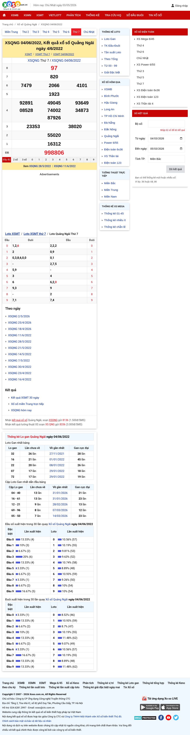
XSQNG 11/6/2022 (65, 166)
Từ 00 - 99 (110, 65)
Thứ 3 (140, 71)
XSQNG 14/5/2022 (19, 354)
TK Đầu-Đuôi (112, 45)
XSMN (27, 15)
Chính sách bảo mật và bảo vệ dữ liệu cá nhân (26, 721)
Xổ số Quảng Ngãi (59, 524)
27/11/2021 (57, 453)
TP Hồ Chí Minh (114, 116)
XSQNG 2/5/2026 (19, 316)
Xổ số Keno (72, 683)
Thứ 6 (140, 51)
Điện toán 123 (112, 162)
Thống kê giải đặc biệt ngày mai (101, 687)
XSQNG (33, 60)
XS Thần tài (111, 156)
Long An (109, 109)
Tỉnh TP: (140, 159)
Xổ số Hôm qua (111, 82)
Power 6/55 (111, 142)
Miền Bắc (110, 183)
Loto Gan (110, 38)
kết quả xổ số (19, 420)
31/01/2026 (60, 493)
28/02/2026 (60, 504)
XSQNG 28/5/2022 (40, 166)
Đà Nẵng (109, 122)
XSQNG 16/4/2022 (19, 379)
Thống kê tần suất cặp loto (64, 687)
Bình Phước (111, 95)
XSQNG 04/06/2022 (66, 60)
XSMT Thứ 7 (42, 54)
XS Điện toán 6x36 (148, 90)
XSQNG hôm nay (21, 410)
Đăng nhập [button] (179, 5)
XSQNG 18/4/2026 (19, 329)
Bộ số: (139, 124)
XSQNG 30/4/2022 (19, 367)
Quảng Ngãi (111, 136)
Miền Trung (111, 189)
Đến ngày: (141, 148)
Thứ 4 (140, 45)
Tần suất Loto (112, 52)
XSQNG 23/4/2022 (19, 373)
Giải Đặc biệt (112, 72)
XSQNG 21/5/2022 (19, 348)
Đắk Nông (110, 129)
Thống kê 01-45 (114, 213)
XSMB (14, 15)
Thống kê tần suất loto (32, 687)
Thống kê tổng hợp (153, 683)
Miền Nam (110, 196)
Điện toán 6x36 (113, 149)
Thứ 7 (140, 83)
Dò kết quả (175, 169)
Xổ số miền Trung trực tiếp (27, 404)
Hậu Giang (110, 102)
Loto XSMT (12, 234)
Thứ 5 (140, 77)
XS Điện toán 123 (147, 96)
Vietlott (55, 15)
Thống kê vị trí (105, 683)
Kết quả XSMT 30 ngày (25, 397)
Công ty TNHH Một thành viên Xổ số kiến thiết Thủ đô (92, 716)
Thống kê (93, 15)
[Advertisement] (49, 203)
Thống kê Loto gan (128, 683)
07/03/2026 (60, 510)
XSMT (40, 15)
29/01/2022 (57, 471)
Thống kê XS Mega (113, 206)
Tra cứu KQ (113, 15)
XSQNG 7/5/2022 (19, 360)
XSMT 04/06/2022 (63, 54)
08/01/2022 (57, 465)
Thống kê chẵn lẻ (114, 226)
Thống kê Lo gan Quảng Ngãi (26, 437)
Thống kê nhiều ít (115, 220)
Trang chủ (8, 683)
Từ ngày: (140, 138)
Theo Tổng (111, 59)
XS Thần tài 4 (145, 103)
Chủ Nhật (142, 58)
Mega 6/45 (56, 683)
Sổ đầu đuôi (134, 15)
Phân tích (73, 15)
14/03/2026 (60, 516)
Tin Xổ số (155, 15)
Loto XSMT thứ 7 (35, 234)
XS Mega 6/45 (145, 38)
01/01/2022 (57, 459)
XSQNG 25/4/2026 (19, 322)
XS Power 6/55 (146, 64)
